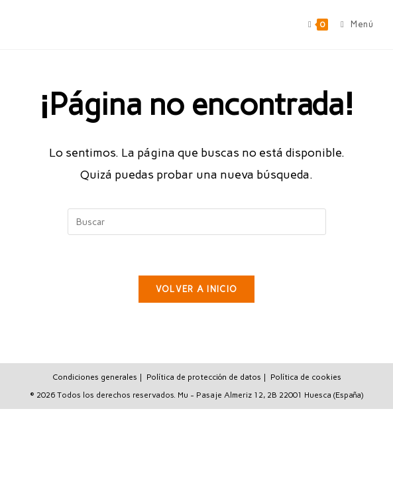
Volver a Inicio (197, 289)
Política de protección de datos (203, 377)
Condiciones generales (94, 377)
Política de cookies (305, 377)
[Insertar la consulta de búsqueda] (197, 221)
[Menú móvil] (352, 24)
